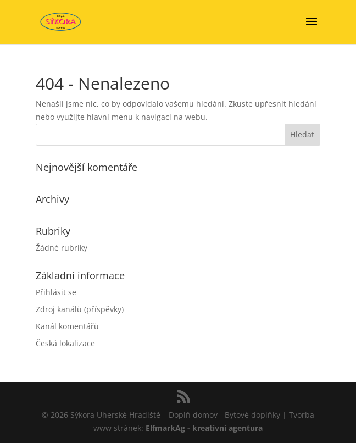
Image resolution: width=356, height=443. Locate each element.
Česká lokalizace (65, 343)
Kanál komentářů (67, 326)
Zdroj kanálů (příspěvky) (80, 309)
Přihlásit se (56, 292)
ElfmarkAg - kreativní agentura (204, 428)
